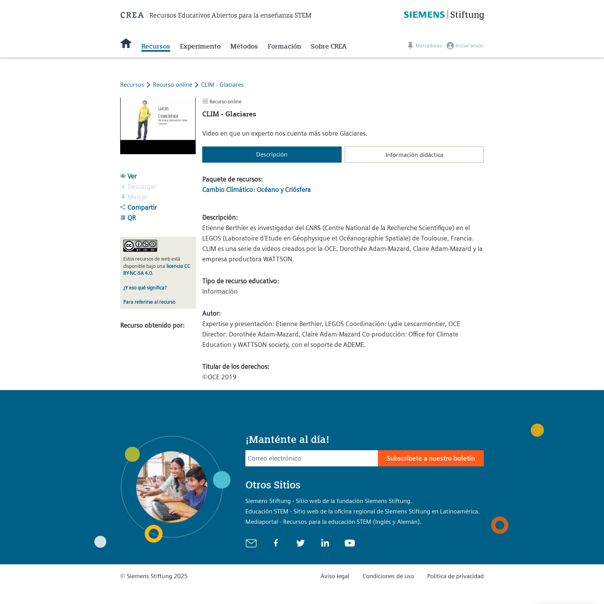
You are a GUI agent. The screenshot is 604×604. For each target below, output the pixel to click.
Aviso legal (334, 576)
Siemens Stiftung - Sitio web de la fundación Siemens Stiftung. (328, 501)
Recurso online (173, 84)
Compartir (138, 207)
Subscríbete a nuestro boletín (431, 458)
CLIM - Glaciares (222, 84)
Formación (284, 46)
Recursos (155, 46)
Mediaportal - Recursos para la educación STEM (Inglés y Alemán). (333, 521)
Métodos (244, 46)
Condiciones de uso (388, 576)
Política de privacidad (455, 576)
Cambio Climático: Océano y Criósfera (256, 189)
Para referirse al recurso (149, 302)
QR (128, 218)
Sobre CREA (329, 46)
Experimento (200, 46)
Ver (128, 176)
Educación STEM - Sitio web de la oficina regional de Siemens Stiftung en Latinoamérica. (362, 511)
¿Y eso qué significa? (144, 288)
